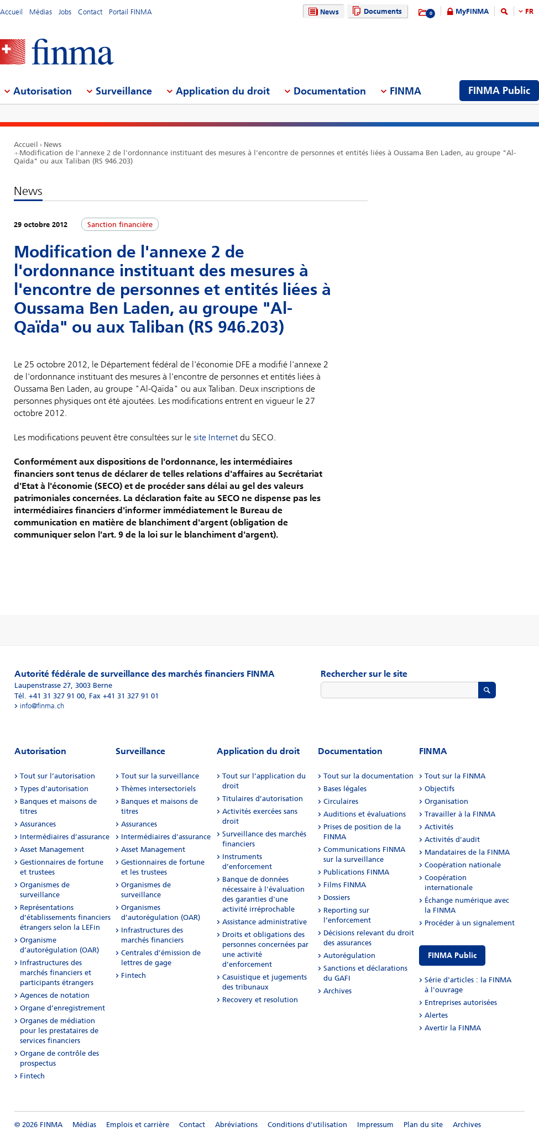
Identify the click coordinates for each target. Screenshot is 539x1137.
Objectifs (439, 789)
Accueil (11, 12)
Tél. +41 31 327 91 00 (49, 696)
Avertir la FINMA (453, 1028)
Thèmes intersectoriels (158, 789)
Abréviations (236, 1124)
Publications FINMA (356, 872)
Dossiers (336, 897)
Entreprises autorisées (461, 1002)
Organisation (446, 801)
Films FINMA (344, 885)
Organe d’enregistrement (62, 1008)
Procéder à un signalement (470, 923)
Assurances (38, 824)
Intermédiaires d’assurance (64, 837)
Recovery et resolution (260, 1000)
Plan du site (423, 1124)
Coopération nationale (463, 865)
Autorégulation (349, 955)
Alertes (436, 1015)
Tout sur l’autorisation (57, 776)
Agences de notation (55, 995)
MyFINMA (472, 11)
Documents (375, 11)
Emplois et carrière (137, 1124)
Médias (40, 12)
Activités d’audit (452, 839)
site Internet (215, 437)
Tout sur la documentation (368, 776)
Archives (337, 991)
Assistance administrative (264, 922)
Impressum (375, 1124)
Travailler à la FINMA (460, 814)
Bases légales (345, 789)
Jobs (65, 12)
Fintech (32, 1076)
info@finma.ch (42, 706)
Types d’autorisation (54, 789)
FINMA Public (452, 955)
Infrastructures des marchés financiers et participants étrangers (56, 973)
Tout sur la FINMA (455, 776)
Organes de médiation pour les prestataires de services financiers (59, 1031)
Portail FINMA (130, 12)
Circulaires (340, 801)
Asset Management (52, 849)
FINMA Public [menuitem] (499, 91)
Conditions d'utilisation (307, 1124)
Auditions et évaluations (364, 814)
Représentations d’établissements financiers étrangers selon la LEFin (65, 917)
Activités (439, 827)
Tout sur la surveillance (160, 776)
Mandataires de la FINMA (467, 852)
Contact (90, 12)
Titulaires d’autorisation (262, 798)
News (322, 12)
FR (529, 11)
